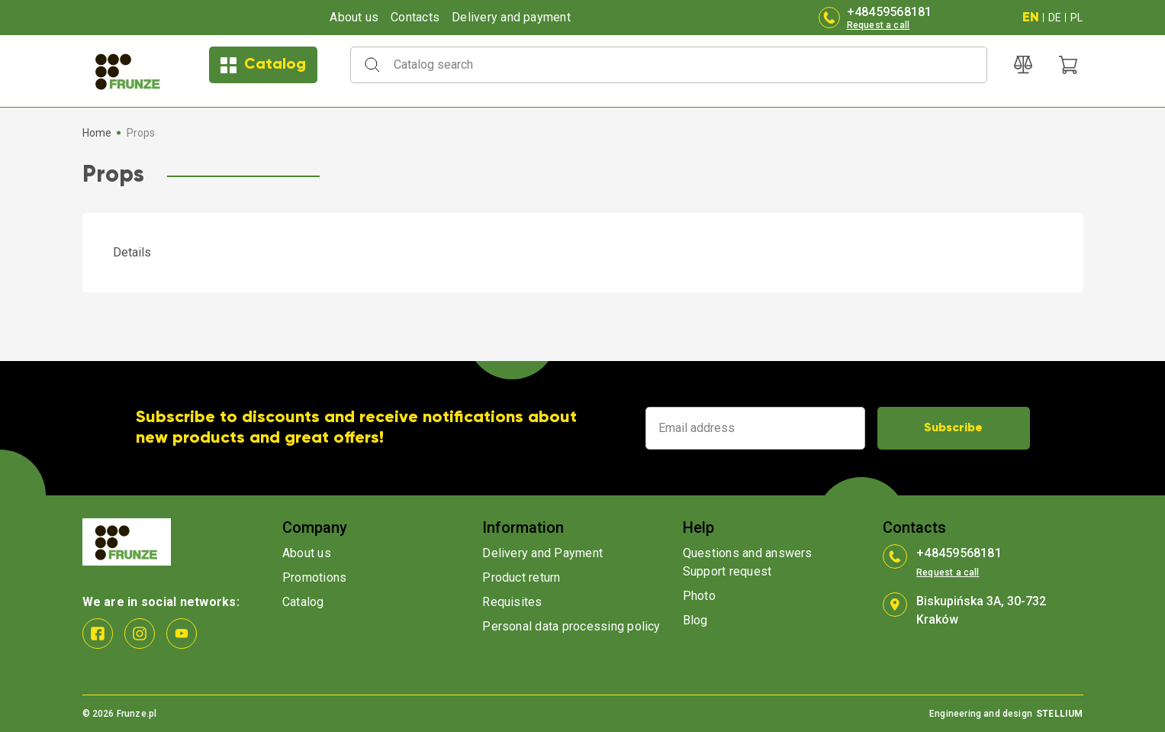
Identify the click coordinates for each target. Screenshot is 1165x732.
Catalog (263, 65)
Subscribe (953, 428)
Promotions (314, 577)
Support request (727, 571)
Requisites (512, 602)
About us (354, 17)
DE (1054, 17)
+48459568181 (889, 12)
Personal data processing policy (571, 626)
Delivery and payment (511, 17)
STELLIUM (1059, 713)
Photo (699, 596)
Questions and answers (748, 553)
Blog (695, 620)
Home (97, 133)
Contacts (415, 17)
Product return (521, 577)
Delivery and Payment (542, 553)
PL (1076, 17)
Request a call (878, 25)
